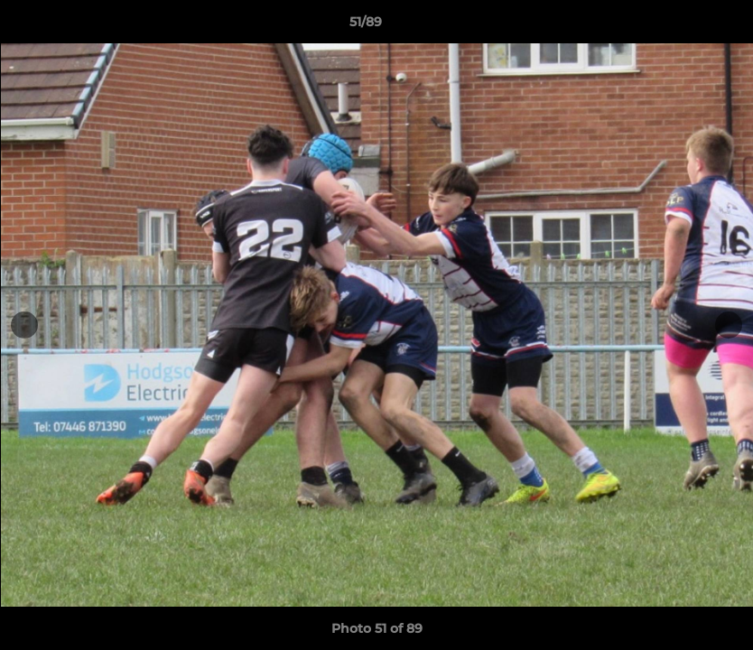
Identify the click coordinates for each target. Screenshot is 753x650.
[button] (677, 26)
